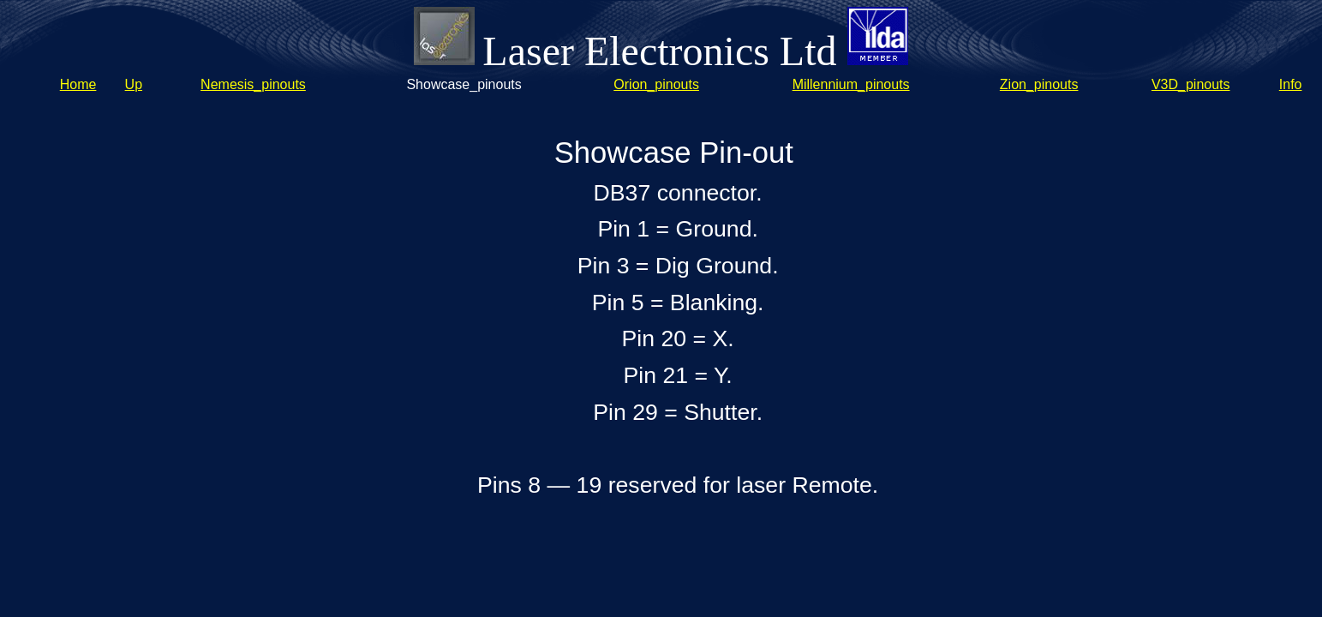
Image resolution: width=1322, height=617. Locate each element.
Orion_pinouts (656, 84)
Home (78, 84)
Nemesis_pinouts (253, 84)
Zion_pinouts (1039, 84)
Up (133, 84)
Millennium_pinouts (851, 84)
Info (1290, 84)
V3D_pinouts (1191, 84)
